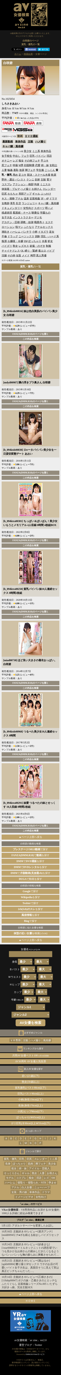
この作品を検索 (31, 339)
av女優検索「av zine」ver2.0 (30, 1340)
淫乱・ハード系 (50, 236)
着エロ (42, 250)
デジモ (38, 217)
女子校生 (7, 155)
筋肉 (30, 1163)
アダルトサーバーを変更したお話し (33, 1225)
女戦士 (53, 165)
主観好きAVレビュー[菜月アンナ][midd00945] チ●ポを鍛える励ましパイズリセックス (30, 1235)
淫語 (49, 155)
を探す (30, 897)
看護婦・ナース (22, 212)
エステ (49, 222)
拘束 (36, 184)
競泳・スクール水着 (38, 174)
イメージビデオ (24, 1197)
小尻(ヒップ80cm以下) (30, 1111)
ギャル (36, 193)
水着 (44, 241)
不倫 (4, 236)
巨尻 (4, 193)
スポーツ (39, 208)
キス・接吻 (8, 198)
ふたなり (29, 227)
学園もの (45, 212)
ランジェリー (29, 203)
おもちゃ (12, 193)
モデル (10, 1177)
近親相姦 (35, 198)
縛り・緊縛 (31, 250)
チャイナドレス (11, 250)
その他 (11, 255)
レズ (15, 160)
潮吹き (5, 231)
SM (25, 241)
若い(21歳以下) (30, 1075)
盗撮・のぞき (37, 246)
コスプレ (7, 184)
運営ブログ (25, 1345)
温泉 (26, 198)
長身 (7, 1163)
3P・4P (45, 198)
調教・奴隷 (27, 222)
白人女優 (26, 1187)
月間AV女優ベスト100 (30, 1055)
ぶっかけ (46, 193)
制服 (48, 246)
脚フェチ (30, 170)
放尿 (21, 170)
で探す (30, 849)
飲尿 (53, 174)
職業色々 (39, 222)
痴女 (21, 160)
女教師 (5, 203)
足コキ (22, 174)
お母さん (52, 1173)
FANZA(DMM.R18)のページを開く (30, 334)
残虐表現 (7, 212)
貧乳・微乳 (10, 1158)
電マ (49, 179)
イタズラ (43, 231)
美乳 (12, 203)
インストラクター (23, 217)
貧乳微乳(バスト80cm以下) (30, 1087)
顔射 (37, 179)
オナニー (7, 160)
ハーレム (15, 231)
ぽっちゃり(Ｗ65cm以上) (30, 1117)
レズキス (24, 246)
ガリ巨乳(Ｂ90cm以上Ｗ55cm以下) (30, 1123)
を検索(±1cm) (30, 933)
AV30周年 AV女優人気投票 (30, 1061)
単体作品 (20, 141)
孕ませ (52, 1182)
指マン (19, 227)
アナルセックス (44, 227)
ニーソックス (26, 236)
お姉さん (37, 189)
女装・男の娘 (19, 1192)
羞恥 (16, 170)
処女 (50, 241)
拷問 (32, 255)
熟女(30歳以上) (30, 1081)
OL (22, 250)
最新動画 (7, 141)
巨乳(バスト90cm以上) (30, 1093)
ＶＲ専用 (15, 1040)
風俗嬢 (47, 1040)
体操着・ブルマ (11, 189)
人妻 (4, 170)
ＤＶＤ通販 (31, 136)
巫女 (51, 231)
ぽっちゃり (34, 241)
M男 (21, 165)
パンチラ (26, 231)
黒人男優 (41, 255)
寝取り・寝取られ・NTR (32, 1182)
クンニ (30, 179)
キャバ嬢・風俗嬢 (12, 146)
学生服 (40, 170)
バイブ (50, 250)
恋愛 (37, 165)
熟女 (15, 246)
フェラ (25, 155)
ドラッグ (12, 236)
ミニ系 (36, 151)
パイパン (40, 155)
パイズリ (7, 246)
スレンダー (49, 189)
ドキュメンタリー (12, 208)
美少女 (28, 151)
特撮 (15, 165)
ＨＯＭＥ (30, 1300)
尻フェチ (7, 165)
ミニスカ (45, 184)
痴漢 (4, 241)
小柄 (34, 231)
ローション (8, 227)
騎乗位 (35, 212)
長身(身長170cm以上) (30, 1105)
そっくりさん (12, 1173)
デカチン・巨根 (11, 222)
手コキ (44, 160)
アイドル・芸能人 (39, 1168)
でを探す (31, 855)
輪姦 (10, 170)
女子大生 (7, 217)
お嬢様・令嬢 (15, 241)
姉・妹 (45, 165)
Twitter (38, 1345)
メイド (26, 255)
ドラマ (53, 198)
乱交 (18, 203)
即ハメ (49, 208)
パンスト (20, 179)
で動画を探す (30, 879)
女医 (18, 255)
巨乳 (32, 155)
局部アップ (25, 193)
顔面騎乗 (29, 165)
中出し (16, 155)
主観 (30, 141)
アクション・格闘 (23, 184)
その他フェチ (32, 160)
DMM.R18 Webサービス (35, 1354)
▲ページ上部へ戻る (30, 837)
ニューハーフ (42, 1187)
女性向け (28, 208)
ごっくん (50, 170)
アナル (19, 198)
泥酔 (37, 236)
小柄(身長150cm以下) (30, 1099)
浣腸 (4, 255)
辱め (15, 174)
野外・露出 (8, 179)
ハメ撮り (40, 141)
